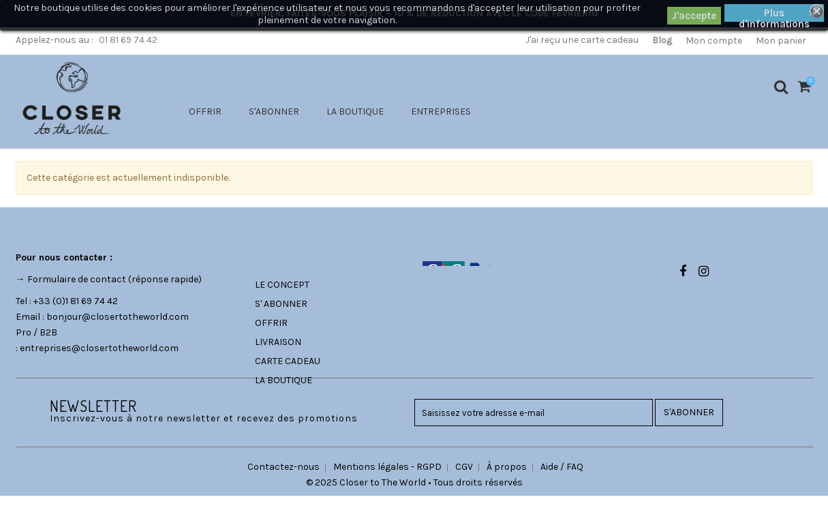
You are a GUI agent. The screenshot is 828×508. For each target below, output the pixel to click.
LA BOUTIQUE (355, 111)
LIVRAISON (278, 342)
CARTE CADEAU (287, 361)
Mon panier (781, 40)
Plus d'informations (774, 14)
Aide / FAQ (561, 479)
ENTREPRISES (441, 111)
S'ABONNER (274, 111)
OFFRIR (205, 111)
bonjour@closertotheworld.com (117, 317)
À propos (507, 479)
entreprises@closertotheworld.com (99, 348)
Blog (662, 40)
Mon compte (714, 40)
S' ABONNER (281, 304)
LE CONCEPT (282, 284)
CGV (464, 479)
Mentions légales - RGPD (387, 479)
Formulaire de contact (76, 279)
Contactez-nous (283, 479)
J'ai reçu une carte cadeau (582, 40)
